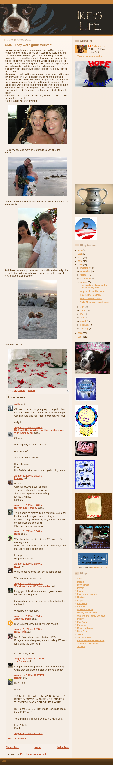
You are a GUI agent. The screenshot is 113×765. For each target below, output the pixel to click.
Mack (17, 566)
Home (37, 747)
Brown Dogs (83, 585)
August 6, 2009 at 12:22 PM (29, 675)
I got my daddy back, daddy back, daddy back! (93, 286)
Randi (17, 678)
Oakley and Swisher (87, 612)
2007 (80, 337)
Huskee (81, 597)
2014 (80, 250)
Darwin (80, 588)
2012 (80, 254)
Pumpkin (81, 625)
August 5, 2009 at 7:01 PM (28, 476)
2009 (80, 264)
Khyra (80, 600)
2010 (80, 261)
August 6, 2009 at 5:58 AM (28, 564)
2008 (80, 333)
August (84, 282)
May (82, 314)
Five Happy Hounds (87, 594)
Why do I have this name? (92, 291)
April (83, 317)
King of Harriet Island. (91, 298)
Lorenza (18, 478)
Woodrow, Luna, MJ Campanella (32, 586)
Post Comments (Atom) (33, 754)
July (82, 307)
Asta (79, 579)
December (85, 268)
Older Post (63, 747)
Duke (17, 534)
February (85, 325)
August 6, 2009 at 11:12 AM (29, 658)
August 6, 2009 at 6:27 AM (28, 583)
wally (17, 404)
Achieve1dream (22, 619)
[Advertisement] (85, 135)
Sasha (80, 634)
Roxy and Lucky (85, 628)
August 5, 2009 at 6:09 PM (28, 427)
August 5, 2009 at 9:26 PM (28, 505)
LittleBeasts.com (99, 567)
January (84, 328)
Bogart (80, 582)
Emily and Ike (98, 46)
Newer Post (12, 747)
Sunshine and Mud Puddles (90, 640)
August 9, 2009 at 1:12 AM (28, 733)
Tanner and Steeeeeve (88, 643)
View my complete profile (89, 56)
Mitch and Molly (85, 609)
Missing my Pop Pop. (90, 295)
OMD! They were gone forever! (95, 302)
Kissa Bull (82, 603)
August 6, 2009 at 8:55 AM (28, 616)
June (83, 310)
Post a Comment (17, 738)
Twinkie (81, 646)
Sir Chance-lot (84, 637)
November (85, 271)
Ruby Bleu (20, 632)
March (83, 321)
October (84, 275)
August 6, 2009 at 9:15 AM (28, 629)
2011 (80, 257)
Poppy (80, 619)
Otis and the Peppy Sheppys (91, 616)
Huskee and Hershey (25, 508)
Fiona (80, 591)
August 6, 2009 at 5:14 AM (28, 531)
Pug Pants (82, 622)
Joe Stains (20, 661)
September (86, 278)
